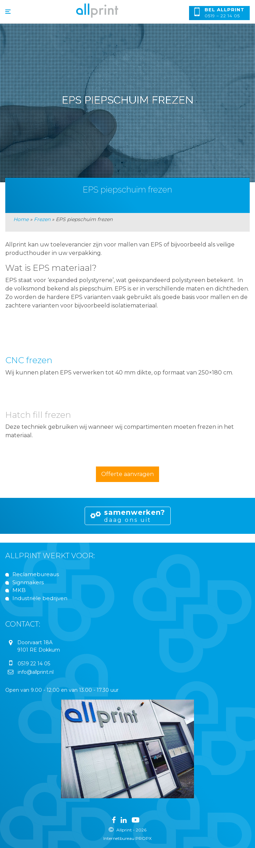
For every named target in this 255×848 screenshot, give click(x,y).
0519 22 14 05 (34, 663)
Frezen (42, 219)
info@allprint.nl (36, 672)
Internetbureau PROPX (127, 838)
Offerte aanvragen (127, 474)
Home (21, 219)
